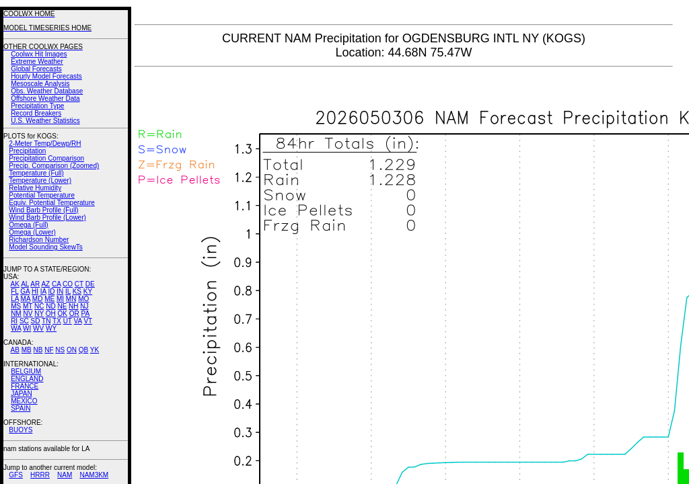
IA (43, 291)
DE (90, 284)
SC (24, 321)
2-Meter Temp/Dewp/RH (45, 143)
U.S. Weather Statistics (45, 120)
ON (72, 350)
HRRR (40, 475)
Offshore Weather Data (45, 98)
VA (78, 321)
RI (14, 321)
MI (60, 298)
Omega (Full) (28, 225)
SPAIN (20, 408)
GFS (16, 475)
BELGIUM (26, 371)
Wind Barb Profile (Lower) (47, 217)
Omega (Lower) (32, 232)
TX (56, 321)
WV (38, 328)
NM (16, 313)
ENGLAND (27, 378)
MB (27, 350)
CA (56, 284)
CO (68, 284)
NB (37, 350)
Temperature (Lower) (40, 180)
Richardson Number (39, 239)
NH (73, 306)
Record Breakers (36, 113)
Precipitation (27, 151)
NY (39, 313)
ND (50, 306)
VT (87, 321)
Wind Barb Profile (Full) (43, 210)
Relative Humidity (35, 188)
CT (79, 284)
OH (51, 313)
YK (94, 350)
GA (25, 291)
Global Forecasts (36, 69)
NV (27, 313)
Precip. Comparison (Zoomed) (54, 165)
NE (62, 306)
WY (51, 328)
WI (27, 328)
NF (48, 350)
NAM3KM (93, 475)
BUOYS (20, 430)
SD (35, 321)
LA (15, 298)
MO (83, 298)
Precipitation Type (37, 106)
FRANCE (24, 386)
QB (83, 350)
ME (49, 298)
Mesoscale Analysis (40, 83)
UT (67, 321)
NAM (64, 475)
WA (16, 328)
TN (46, 321)
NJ (84, 306)
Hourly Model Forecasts (46, 76)
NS (60, 350)
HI (35, 291)
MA (25, 298)
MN (71, 298)
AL (25, 284)
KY (87, 291)
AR (35, 284)
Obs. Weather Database (47, 91)
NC (39, 306)
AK (15, 284)
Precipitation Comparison (46, 158)
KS (77, 291)
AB (15, 350)
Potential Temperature (42, 195)
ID (51, 291)
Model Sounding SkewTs (46, 247)
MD (37, 298)
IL (68, 291)
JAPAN (21, 393)
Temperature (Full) (36, 173)
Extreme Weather (37, 61)
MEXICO (24, 401)
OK (62, 313)
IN (60, 291)
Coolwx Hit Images (39, 54)
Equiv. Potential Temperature (51, 202)
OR (74, 313)
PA (85, 313)
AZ (45, 284)
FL (14, 291)
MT (27, 306)
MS (16, 306)
